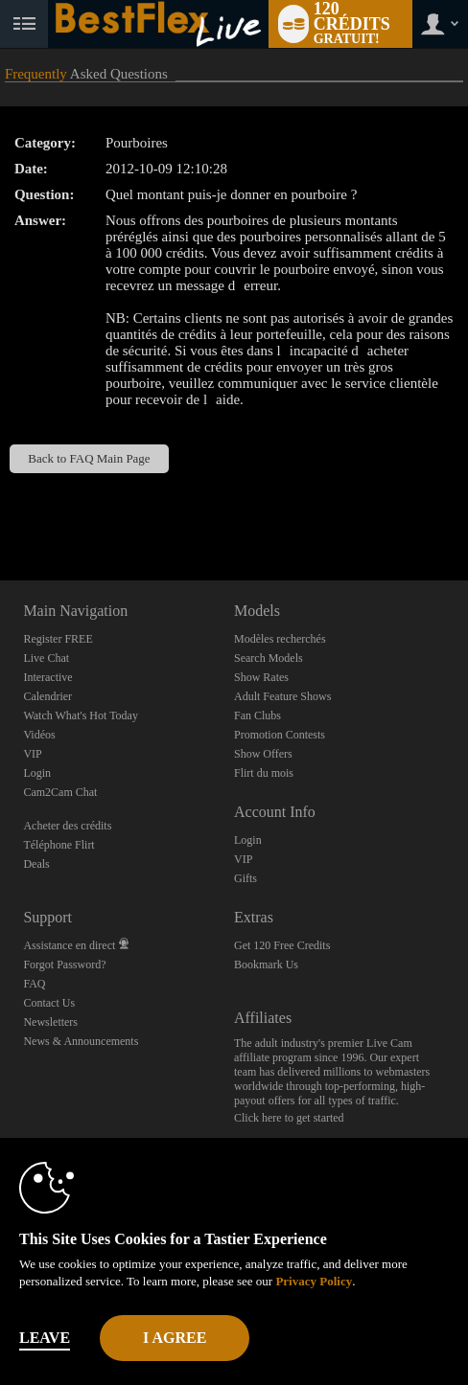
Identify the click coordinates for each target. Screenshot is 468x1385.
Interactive (47, 677)
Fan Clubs (257, 715)
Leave (44, 1337)
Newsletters (50, 1022)
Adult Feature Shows (282, 696)
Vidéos (39, 734)
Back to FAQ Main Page (89, 458)
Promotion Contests (279, 734)
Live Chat (46, 658)
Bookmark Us (266, 964)
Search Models (268, 658)
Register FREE (57, 639)
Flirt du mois (263, 773)
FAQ (34, 983)
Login (37, 773)
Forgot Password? (64, 964)
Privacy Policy (313, 1281)
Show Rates (261, 677)
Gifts (245, 878)
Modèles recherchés (280, 639)
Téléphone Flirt (58, 844)
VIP (32, 754)
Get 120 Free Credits (282, 945)
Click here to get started (289, 1117)
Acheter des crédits (67, 825)
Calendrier (47, 696)
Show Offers (263, 754)
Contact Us (49, 1003)
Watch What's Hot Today (80, 715)
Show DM (0, 509)
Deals (36, 864)
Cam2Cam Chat (60, 792)
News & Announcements (80, 1041)
